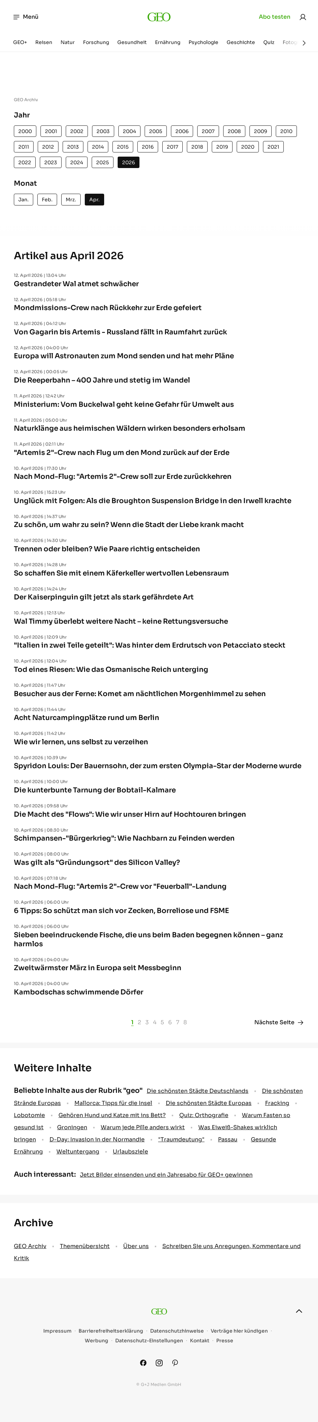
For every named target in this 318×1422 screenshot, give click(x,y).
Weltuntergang (77, 1151)
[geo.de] (159, 17)
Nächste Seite (279, 1022)
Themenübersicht (85, 1246)
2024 (76, 162)
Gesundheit (132, 42)
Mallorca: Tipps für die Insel (113, 1103)
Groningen (72, 1127)
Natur (68, 42)
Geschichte (241, 42)
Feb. (47, 199)
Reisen (43, 42)
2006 (182, 131)
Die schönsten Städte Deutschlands (197, 1091)
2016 (148, 147)
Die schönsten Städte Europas (209, 1103)
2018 (197, 147)
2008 (234, 131)
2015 (123, 147)
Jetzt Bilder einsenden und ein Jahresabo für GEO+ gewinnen (166, 1174)
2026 (128, 162)
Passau (227, 1139)
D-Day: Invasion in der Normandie (97, 1139)
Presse (224, 1341)
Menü (25, 17)
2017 (172, 147)
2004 (129, 131)
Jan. (23, 199)
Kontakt (199, 1341)
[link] (303, 17)
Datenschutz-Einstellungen (149, 1341)
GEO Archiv (30, 1246)
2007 (208, 131)
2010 (286, 131)
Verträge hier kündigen (239, 1331)
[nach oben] (299, 1311)
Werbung (96, 1341)
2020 (247, 147)
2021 (273, 147)
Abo (274, 17)
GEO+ (20, 42)
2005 (155, 131)
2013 (73, 147)
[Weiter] (304, 43)
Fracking (277, 1103)
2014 (98, 147)
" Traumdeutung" (181, 1139)
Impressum (57, 1331)
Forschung (96, 42)
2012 (48, 147)
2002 (76, 131)
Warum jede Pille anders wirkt (143, 1127)
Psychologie (203, 42)
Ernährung (167, 42)
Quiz (268, 42)
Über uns (136, 1246)
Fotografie (295, 42)
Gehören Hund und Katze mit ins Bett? (112, 1115)
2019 (222, 147)
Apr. (94, 199)
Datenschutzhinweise (177, 1331)
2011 (23, 147)
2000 (25, 131)
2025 (102, 162)
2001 (51, 131)
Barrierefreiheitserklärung (111, 1331)
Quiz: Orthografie (203, 1115)
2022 (24, 162)
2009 (260, 131)
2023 (50, 162)
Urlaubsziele (130, 1151)
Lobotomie (29, 1115)
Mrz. (71, 199)
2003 (103, 131)
